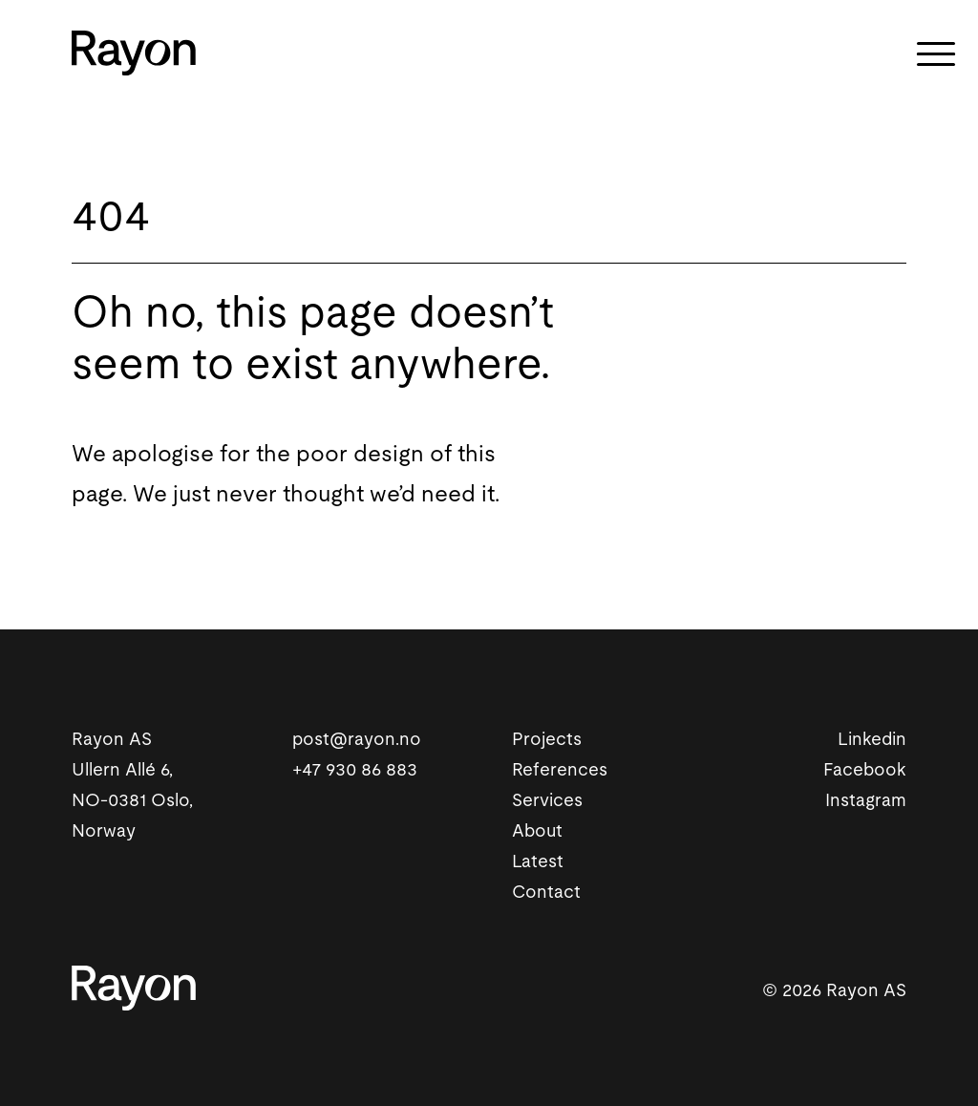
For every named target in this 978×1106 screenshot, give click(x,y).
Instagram (865, 801)
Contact (546, 892)
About (537, 831)
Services (547, 801)
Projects (547, 740)
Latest (537, 862)
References (559, 770)
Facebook (864, 770)
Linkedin (872, 740)
